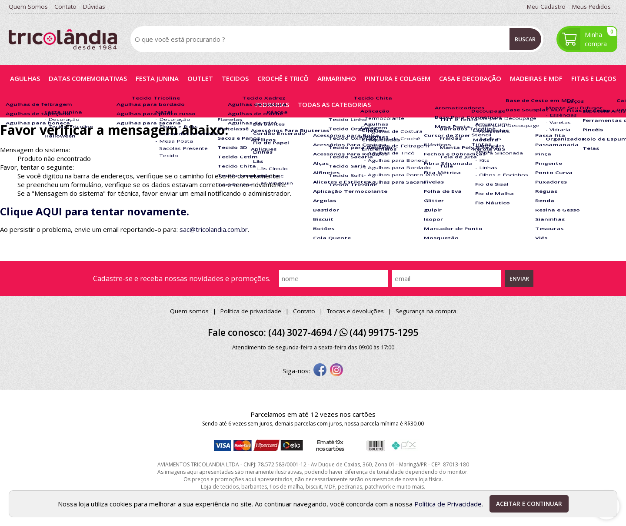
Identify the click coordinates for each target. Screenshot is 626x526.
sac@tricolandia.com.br (214, 229)
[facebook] (319, 370)
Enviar (519, 278)
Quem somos (189, 311)
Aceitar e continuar (529, 504)
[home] (63, 39)
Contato (304, 311)
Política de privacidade (250, 311)
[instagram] (336, 370)
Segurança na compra (426, 311)
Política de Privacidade (448, 503)
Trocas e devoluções (355, 311)
